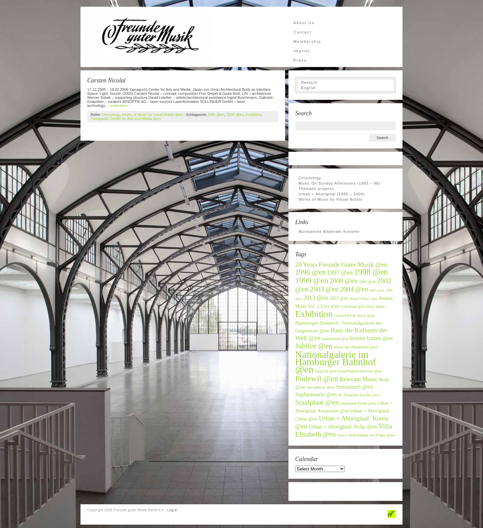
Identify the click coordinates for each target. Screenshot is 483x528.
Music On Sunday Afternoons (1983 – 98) (339, 183)
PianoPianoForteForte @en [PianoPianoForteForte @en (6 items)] (360, 371)
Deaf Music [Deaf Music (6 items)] (376, 306)
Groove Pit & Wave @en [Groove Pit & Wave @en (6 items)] (354, 315)
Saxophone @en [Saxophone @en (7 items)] (320, 387)
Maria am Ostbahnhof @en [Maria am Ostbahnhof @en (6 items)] (355, 347)
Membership (307, 42)
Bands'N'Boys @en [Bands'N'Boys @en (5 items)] (364, 299)
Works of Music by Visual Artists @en (152, 115)
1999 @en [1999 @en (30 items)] (311, 280)
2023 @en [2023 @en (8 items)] (338, 298)
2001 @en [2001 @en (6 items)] (367, 281)
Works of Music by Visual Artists (331, 199)
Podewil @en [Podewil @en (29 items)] (316, 378)
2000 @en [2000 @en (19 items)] (343, 280)
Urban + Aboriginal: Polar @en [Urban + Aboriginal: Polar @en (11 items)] (343, 427)
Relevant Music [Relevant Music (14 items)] (358, 379)
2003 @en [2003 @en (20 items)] (324, 289)
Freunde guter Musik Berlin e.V (147, 37)
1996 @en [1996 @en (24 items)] (310, 272)
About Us (304, 23)
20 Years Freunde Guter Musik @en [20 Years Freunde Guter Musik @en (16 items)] (341, 264)
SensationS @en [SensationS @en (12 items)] (354, 387)
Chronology (110, 115)
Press (300, 60)
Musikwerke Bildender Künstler (329, 231)
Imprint (301, 51)
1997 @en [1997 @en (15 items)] (340, 272)
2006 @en (235, 115)
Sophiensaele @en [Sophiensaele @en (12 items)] (316, 394)
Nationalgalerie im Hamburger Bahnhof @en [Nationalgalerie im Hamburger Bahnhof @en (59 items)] (335, 362)
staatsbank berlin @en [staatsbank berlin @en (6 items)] (358, 403)
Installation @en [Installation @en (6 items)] (335, 338)
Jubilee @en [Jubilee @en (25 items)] (313, 346)
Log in (172, 510)
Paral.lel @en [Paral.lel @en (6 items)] (326, 371)
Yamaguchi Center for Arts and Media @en (126, 119)
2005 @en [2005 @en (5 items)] (376, 290)
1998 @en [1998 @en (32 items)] (371, 271)
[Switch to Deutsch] (345, 82)
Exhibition (254, 115)
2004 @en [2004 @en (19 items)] (354, 289)
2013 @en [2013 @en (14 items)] (315, 297)
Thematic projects (316, 189)
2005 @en (215, 115)
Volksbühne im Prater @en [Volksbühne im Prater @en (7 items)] (371, 435)
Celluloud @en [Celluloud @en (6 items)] (353, 306)
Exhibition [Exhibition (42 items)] (314, 314)
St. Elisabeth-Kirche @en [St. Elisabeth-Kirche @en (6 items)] (358, 395)
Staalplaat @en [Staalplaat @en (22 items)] (317, 402)
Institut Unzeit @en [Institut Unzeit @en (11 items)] (371, 338)
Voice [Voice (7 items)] (342, 435)
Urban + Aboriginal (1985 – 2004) (332, 194)
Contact (302, 32)
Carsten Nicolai (106, 80)
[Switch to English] (345, 87)
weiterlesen (119, 106)
